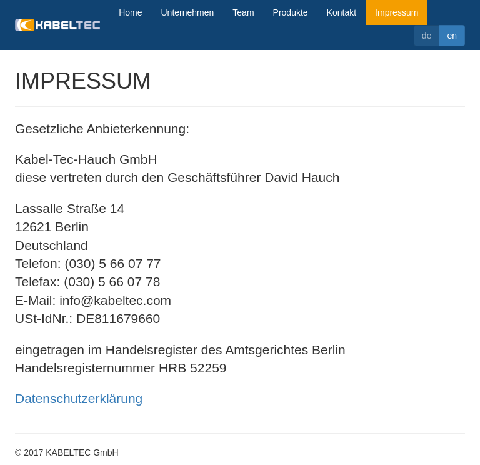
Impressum (396, 13)
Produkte (290, 13)
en (452, 36)
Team (243, 13)
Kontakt (341, 13)
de (427, 36)
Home (130, 13)
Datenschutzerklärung (78, 398)
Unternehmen (187, 13)
